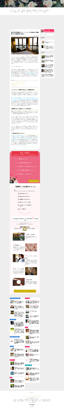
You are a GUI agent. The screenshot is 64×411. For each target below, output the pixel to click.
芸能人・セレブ (14, 30)
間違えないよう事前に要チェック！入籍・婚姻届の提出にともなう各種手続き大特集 (34, 350)
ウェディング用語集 (43, 399)
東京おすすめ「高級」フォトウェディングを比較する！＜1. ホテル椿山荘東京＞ (19, 302)
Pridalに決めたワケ (26, 399)
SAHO (26, 147)
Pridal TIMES (48, 399)
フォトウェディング (13, 10)
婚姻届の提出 (34, 10)
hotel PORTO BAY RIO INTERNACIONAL (33, 55)
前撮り (19, 10)
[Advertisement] (32, 22)
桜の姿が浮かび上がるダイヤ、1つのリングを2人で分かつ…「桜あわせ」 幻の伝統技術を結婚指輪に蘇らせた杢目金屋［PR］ (19, 341)
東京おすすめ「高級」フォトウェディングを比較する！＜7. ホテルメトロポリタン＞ (19, 381)
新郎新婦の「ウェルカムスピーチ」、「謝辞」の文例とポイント (19, 369)
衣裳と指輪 (44, 11)
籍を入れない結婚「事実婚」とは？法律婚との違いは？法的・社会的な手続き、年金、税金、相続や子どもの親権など (34, 322)
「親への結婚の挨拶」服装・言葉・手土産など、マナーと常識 (19, 350)
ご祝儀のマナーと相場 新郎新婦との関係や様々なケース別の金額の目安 (34, 374)
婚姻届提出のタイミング (33, 353)
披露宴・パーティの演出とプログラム (26, 11)
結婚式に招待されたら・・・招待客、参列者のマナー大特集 (34, 369)
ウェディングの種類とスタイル (14, 11)
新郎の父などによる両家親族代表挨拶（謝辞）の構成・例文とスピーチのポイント (19, 364)
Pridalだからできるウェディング (35, 399)
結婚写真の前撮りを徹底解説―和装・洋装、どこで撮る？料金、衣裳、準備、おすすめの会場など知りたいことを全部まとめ (34, 332)
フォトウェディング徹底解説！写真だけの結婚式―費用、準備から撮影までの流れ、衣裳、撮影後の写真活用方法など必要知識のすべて (19, 324)
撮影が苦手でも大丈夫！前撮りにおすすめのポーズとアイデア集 (34, 342)
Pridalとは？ (15, 399)
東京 (14, 379)
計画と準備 (46, 10)
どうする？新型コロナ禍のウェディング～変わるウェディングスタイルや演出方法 (34, 307)
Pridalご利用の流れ (20, 399)
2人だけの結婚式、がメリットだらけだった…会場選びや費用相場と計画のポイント (35, 302)
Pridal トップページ (32, 397)
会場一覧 (37, 398)
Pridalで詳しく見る (34, 181)
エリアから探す (28, 398)
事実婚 (30, 319)
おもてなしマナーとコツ (37, 11)
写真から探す (33, 398)
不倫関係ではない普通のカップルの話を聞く (17, 83)
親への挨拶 (23, 10)
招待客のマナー (16, 371)
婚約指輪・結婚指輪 (16, 338)
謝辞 (14, 384)
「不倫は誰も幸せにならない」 (15, 85)
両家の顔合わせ (29, 10)
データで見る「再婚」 (33, 311)
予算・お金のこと (40, 10)
